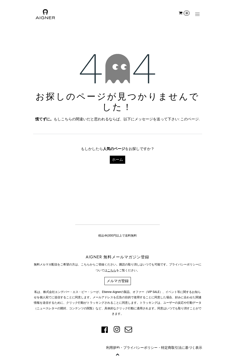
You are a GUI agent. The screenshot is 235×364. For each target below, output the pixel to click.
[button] (118, 354)
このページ (189, 119)
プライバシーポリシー (140, 348)
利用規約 (113, 348)
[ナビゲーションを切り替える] (197, 14)
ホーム (117, 159)
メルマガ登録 (118, 281)
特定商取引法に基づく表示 (181, 348)
